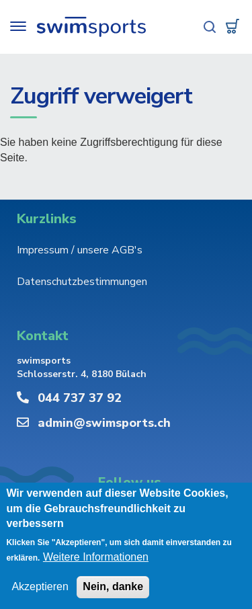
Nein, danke (113, 587)
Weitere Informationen (96, 557)
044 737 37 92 (80, 398)
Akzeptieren (40, 587)
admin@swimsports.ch (104, 423)
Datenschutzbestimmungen (82, 281)
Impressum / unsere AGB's (79, 250)
